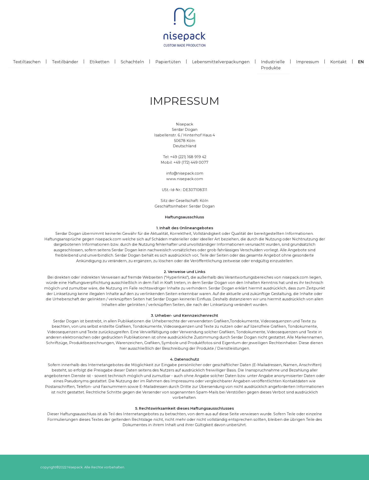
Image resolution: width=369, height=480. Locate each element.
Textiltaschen (29, 61)
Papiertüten (170, 61)
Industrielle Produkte (275, 64)
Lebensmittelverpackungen (223, 61)
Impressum (310, 61)
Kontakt (341, 61)
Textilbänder (67, 61)
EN (363, 61)
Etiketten (102, 61)
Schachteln (135, 61)
